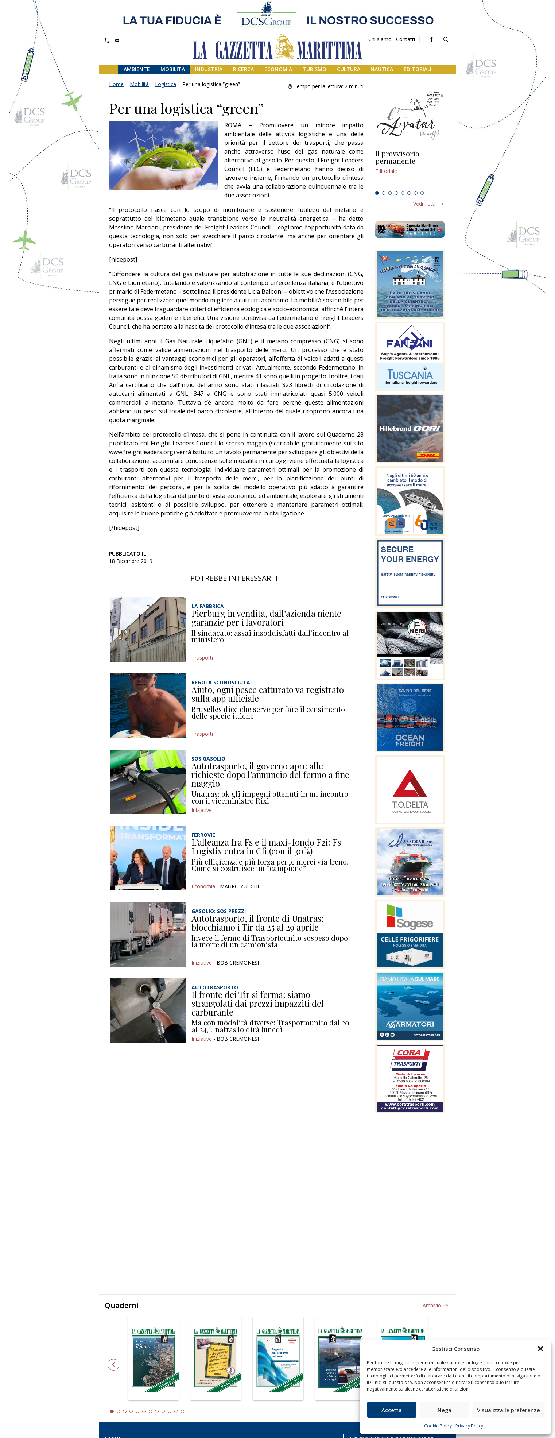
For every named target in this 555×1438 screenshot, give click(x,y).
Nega (444, 1410)
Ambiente (137, 69)
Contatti (405, 39)
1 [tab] (377, 193)
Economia (278, 69)
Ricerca (243, 69)
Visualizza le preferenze (508, 1410)
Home (116, 84)
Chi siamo (380, 39)
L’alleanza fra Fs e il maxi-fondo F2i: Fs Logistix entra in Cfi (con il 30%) (266, 846)
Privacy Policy (469, 1426)
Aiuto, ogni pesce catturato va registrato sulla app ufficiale (267, 694)
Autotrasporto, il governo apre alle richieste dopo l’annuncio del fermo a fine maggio (270, 774)
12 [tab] (183, 1411)
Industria (208, 69)
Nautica (381, 69)
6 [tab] (409, 193)
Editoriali (417, 69)
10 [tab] (169, 1411)
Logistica (165, 84)
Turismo (314, 69)
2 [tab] (383, 193)
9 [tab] (163, 1411)
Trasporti (202, 657)
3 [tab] (390, 193)
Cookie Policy (438, 1426)
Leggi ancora (410, 169)
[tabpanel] (410, 169)
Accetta (391, 1410)
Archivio (432, 1305)
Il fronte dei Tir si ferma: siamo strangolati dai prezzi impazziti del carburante (257, 1003)
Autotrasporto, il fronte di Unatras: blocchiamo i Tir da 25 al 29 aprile (257, 922)
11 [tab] (176, 1411)
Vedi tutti (424, 203)
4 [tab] (396, 193)
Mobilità (172, 69)
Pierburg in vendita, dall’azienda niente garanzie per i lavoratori (266, 617)
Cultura (348, 69)
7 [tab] (416, 193)
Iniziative (201, 810)
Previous (113, 1365)
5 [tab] (403, 193)
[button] (540, 1348)
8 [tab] (422, 193)
